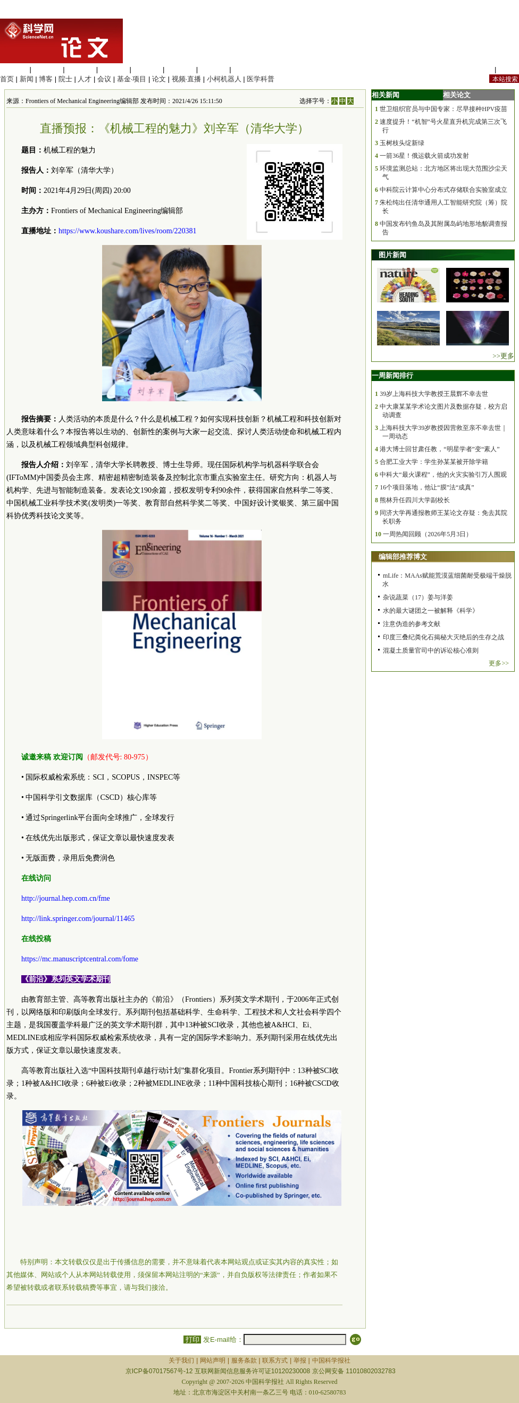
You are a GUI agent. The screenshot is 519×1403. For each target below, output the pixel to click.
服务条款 (244, 1360)
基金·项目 (132, 79)
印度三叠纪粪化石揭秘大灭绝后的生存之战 (443, 637)
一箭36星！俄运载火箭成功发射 (424, 155)
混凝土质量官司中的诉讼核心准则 (431, 650)
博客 (46, 79)
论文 (159, 79)
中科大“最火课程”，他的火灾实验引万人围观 (443, 474)
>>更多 (503, 356)
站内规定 (478, 69)
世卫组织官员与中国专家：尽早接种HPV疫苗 (443, 109)
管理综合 (247, 69)
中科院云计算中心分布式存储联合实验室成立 (443, 189)
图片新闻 (392, 255)
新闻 (27, 79)
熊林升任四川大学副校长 (415, 500)
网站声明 (212, 1360)
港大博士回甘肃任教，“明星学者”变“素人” (439, 449)
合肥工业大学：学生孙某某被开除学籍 (434, 462)
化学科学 (80, 69)
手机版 (508, 69)
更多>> (499, 663)
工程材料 (114, 69)
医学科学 (47, 69)
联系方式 (275, 1360)
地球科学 (180, 69)
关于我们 (181, 1360)
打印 (192, 1339)
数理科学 (214, 69)
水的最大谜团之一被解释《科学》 (431, 610)
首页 (7, 79)
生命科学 (14, 69)
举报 (300, 1360)
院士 (65, 79)
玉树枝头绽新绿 (402, 143)
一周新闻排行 (392, 375)
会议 (104, 79)
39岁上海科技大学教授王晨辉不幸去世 (434, 394)
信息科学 (147, 69)
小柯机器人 (224, 79)
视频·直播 (187, 79)
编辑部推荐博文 (403, 557)
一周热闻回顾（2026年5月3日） (427, 534)
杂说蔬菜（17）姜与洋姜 (418, 597)
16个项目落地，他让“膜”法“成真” (427, 487)
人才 (84, 79)
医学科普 (260, 79)
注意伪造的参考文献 (411, 624)
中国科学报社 (331, 1360)
